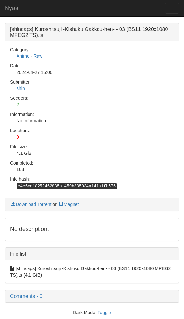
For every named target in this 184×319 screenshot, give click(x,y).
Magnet (68, 204)
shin (21, 88)
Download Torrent (30, 204)
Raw (37, 56)
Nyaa (11, 8)
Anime (23, 56)
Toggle (104, 312)
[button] (92, 296)
